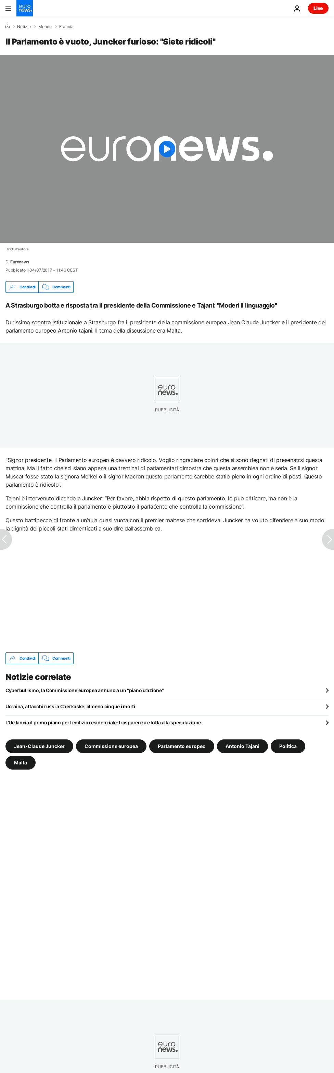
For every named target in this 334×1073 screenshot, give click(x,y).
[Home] (7, 26)
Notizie (24, 27)
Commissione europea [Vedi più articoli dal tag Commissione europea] (111, 746)
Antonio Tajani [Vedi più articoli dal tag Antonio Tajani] (242, 746)
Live (318, 8)
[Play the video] (167, 149)
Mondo (45, 27)
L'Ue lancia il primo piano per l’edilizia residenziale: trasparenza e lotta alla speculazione (103, 722)
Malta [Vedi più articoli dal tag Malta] (20, 762)
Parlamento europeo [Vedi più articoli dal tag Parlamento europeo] (182, 746)
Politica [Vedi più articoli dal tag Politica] (288, 746)
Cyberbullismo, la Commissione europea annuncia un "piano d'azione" (84, 690)
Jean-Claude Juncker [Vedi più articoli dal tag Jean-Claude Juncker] (39, 746)
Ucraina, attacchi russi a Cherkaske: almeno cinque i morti (70, 706)
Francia (66, 27)
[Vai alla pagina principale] (24, 8)
